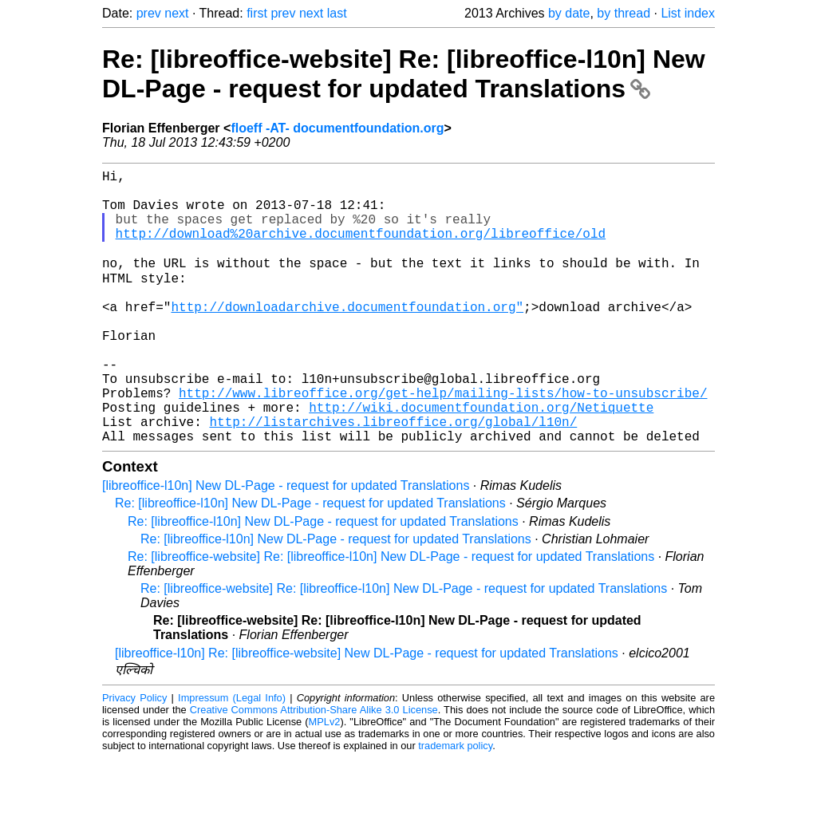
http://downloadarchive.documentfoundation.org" (347, 336)
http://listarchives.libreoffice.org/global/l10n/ (393, 477)
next (176, 13)
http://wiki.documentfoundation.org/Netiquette (481, 459)
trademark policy (455, 805)
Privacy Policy (134, 757)
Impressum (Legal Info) (232, 757)
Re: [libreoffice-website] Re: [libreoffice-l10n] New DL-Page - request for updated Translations (403, 74)
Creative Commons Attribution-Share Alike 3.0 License (314, 769)
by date (569, 13)
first (257, 13)
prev (148, 13)
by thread (623, 13)
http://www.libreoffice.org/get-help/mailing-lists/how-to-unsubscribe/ (443, 442)
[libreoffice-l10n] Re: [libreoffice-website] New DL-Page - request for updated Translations (366, 712)
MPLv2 (325, 781)
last (337, 13)
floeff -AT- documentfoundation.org (337, 128)
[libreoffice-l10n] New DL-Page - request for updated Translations (285, 544)
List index (688, 13)
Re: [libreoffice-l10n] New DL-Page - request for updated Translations (310, 562)
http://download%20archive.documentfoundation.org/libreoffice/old (361, 249)
